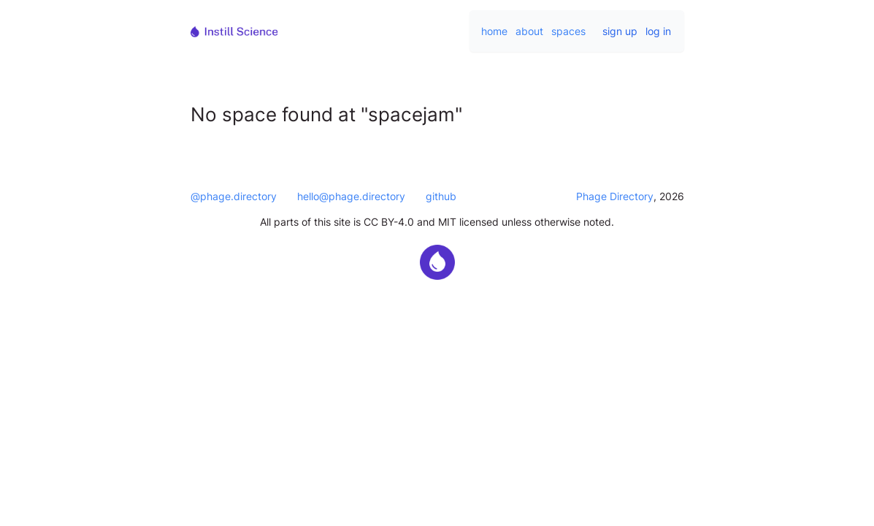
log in (658, 31)
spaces (568, 31)
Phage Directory (614, 196)
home (494, 31)
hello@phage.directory (351, 196)
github (441, 196)
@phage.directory (234, 196)
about (529, 31)
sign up (619, 31)
